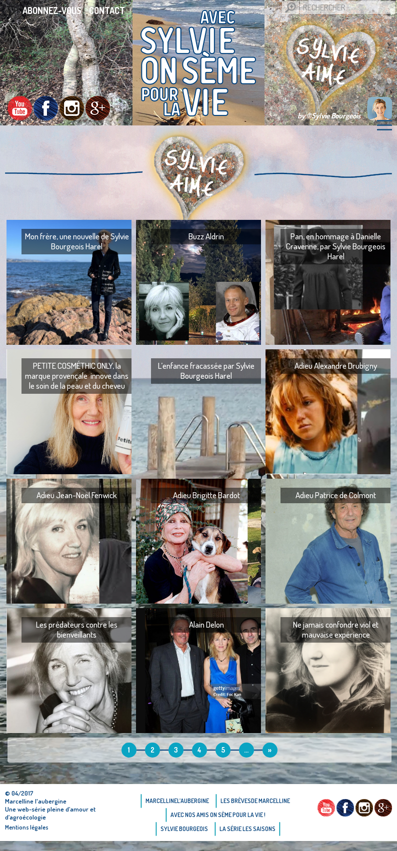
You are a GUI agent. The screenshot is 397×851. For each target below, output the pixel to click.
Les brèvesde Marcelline (255, 801)
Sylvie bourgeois (184, 829)
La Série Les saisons (248, 829)
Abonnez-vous (52, 10)
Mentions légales (26, 827)
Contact (107, 10)
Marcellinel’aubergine (177, 801)
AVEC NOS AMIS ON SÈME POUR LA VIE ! (218, 815)
